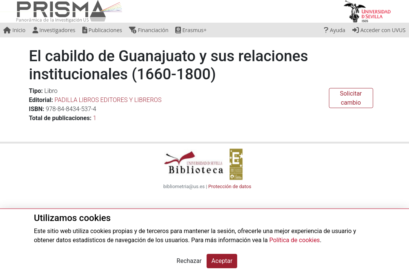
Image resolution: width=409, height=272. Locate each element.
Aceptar (222, 260)
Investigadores (54, 30)
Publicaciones (102, 30)
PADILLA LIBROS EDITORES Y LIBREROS (107, 100)
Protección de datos (230, 186)
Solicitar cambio (351, 98)
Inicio (14, 30)
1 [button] (94, 118)
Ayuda (334, 30)
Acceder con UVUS (379, 30)
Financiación (148, 30)
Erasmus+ (191, 30)
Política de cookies (294, 240)
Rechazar (189, 260)
